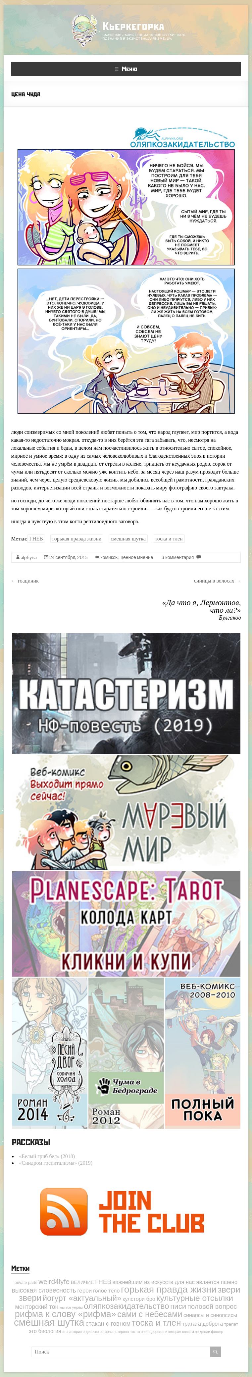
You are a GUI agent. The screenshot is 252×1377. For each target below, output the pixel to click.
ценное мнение (137, 557)
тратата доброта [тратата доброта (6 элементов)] (202, 1324)
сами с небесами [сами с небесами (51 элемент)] (149, 1314)
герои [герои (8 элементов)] (84, 1290)
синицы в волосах (217, 581)
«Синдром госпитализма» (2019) (55, 1163)
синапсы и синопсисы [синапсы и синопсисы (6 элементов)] (210, 1315)
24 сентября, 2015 (68, 557)
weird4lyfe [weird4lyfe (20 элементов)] (54, 1281)
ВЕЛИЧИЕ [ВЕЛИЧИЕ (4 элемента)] (82, 1282)
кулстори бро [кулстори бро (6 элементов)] (139, 1299)
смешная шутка (128, 538)
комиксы (109, 557)
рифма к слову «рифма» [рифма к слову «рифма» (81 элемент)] (65, 1314)
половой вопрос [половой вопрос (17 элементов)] (212, 1306)
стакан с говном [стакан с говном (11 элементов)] (107, 1323)
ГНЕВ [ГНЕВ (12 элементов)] (103, 1281)
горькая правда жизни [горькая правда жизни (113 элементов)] (169, 1289)
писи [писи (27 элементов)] (178, 1306)
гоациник (25, 581)
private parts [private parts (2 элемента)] (26, 1282)
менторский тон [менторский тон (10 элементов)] (37, 1306)
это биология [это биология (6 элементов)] (45, 1331)
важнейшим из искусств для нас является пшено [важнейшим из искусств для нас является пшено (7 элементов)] (175, 1282)
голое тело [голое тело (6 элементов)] (106, 1291)
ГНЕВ (36, 538)
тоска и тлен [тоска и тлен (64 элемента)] (156, 1322)
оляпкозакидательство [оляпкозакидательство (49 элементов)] (126, 1305)
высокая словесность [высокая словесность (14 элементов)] (44, 1290)
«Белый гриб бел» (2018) (47, 1156)
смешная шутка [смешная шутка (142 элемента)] (49, 1322)
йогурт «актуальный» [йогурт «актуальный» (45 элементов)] (81, 1298)
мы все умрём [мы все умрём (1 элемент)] (71, 1307)
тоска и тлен (169, 538)
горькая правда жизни (77, 538)
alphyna (29, 557)
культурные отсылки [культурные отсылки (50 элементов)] (194, 1298)
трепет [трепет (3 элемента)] (231, 1324)
